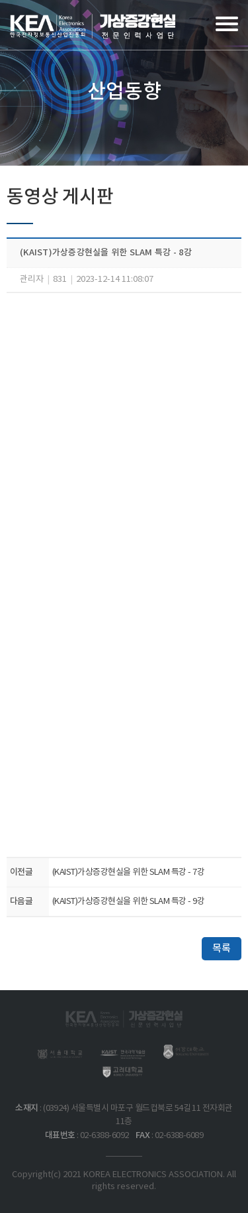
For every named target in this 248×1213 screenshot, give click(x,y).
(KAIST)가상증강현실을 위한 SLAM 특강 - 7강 (128, 872)
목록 (221, 948)
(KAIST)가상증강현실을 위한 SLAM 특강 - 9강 (128, 902)
